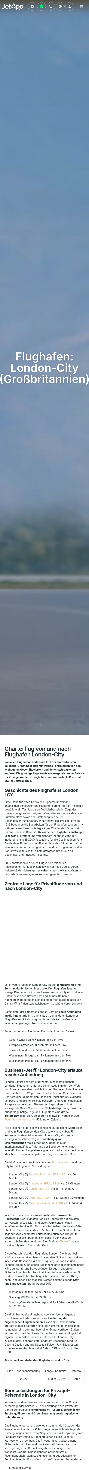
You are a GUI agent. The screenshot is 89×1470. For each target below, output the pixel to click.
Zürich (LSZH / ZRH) (41, 1188)
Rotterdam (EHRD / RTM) (44, 1183)
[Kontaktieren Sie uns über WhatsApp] (41, 6)
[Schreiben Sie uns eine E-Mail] (32, 6)
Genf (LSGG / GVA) (40, 1197)
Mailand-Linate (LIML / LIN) (46, 1203)
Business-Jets (61, 1162)
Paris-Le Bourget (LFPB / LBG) (47, 1174)
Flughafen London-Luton (20, 1119)
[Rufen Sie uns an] (51, 6)
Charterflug (66, 1241)
